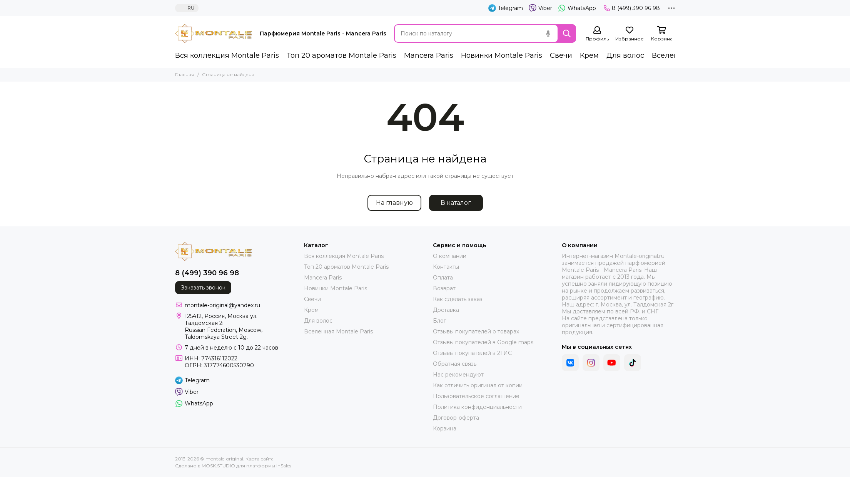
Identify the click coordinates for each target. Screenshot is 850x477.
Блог (439, 320)
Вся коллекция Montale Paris (227, 55)
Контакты (446, 266)
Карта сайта (259, 459)
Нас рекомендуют (458, 374)
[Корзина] (661, 34)
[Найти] (567, 33)
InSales (283, 466)
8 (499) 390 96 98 (632, 8)
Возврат (444, 288)
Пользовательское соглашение (476, 396)
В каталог (456, 202)
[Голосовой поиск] (548, 33)
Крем (589, 55)
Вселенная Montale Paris (338, 331)
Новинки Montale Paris (501, 55)
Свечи (561, 55)
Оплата (443, 277)
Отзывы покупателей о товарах (476, 331)
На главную (394, 202)
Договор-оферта (456, 417)
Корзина (444, 428)
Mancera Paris (428, 55)
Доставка (446, 309)
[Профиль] (597, 34)
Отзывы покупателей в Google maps (483, 342)
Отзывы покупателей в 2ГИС (472, 353)
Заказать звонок (203, 287)
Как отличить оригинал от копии (478, 385)
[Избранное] (629, 34)
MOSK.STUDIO (218, 466)
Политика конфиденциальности (477, 406)
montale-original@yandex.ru (222, 305)
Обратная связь (454, 363)
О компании (449, 256)
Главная (184, 74)
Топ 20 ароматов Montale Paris (341, 55)
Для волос (625, 55)
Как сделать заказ (458, 299)
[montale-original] (213, 33)
